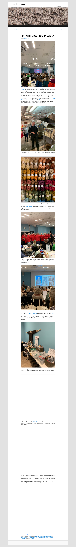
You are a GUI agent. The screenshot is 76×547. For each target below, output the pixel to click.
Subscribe (41, 25)
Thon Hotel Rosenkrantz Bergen (43, 537)
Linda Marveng (19, 4)
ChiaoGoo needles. (27, 371)
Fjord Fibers (42, 536)
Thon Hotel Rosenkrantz (27, 96)
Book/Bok (24, 25)
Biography (19, 25)
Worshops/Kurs (48, 25)
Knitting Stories (36, 421)
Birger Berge (36, 311)
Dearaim (41, 99)
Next (62, 29)
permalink (32, 538)
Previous (15, 29)
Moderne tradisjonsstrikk (32, 313)
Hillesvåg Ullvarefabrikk (47, 93)
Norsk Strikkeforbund (30, 537)
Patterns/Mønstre (35, 25)
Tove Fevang (51, 537)
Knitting (30, 536)
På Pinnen (35, 537)
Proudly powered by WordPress (38, 542)
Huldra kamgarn (29, 206)
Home (14, 25)
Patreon (29, 25)
